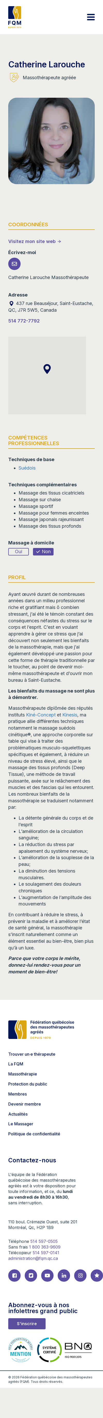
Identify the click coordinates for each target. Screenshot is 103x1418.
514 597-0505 (44, 1241)
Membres (17, 1094)
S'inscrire (27, 1323)
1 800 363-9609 (45, 1247)
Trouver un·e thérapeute (31, 1054)
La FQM (15, 1063)
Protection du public (27, 1084)
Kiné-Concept (41, 714)
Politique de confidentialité (34, 1133)
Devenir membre (24, 1104)
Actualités (18, 1114)
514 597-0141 (46, 1252)
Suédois (27, 468)
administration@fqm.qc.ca (33, 1258)
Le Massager (20, 1123)
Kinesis (69, 714)
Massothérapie (22, 1073)
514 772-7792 (24, 321)
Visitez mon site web (32, 241)
